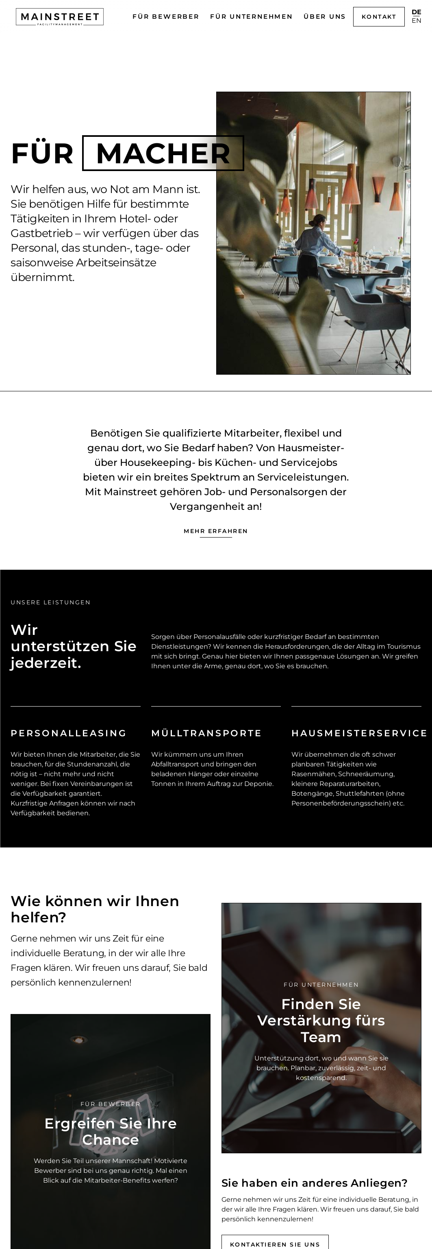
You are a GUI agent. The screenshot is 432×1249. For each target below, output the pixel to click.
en (416, 20)
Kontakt (379, 16)
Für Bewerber (165, 16)
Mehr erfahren (216, 531)
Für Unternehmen (251, 16)
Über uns (325, 16)
